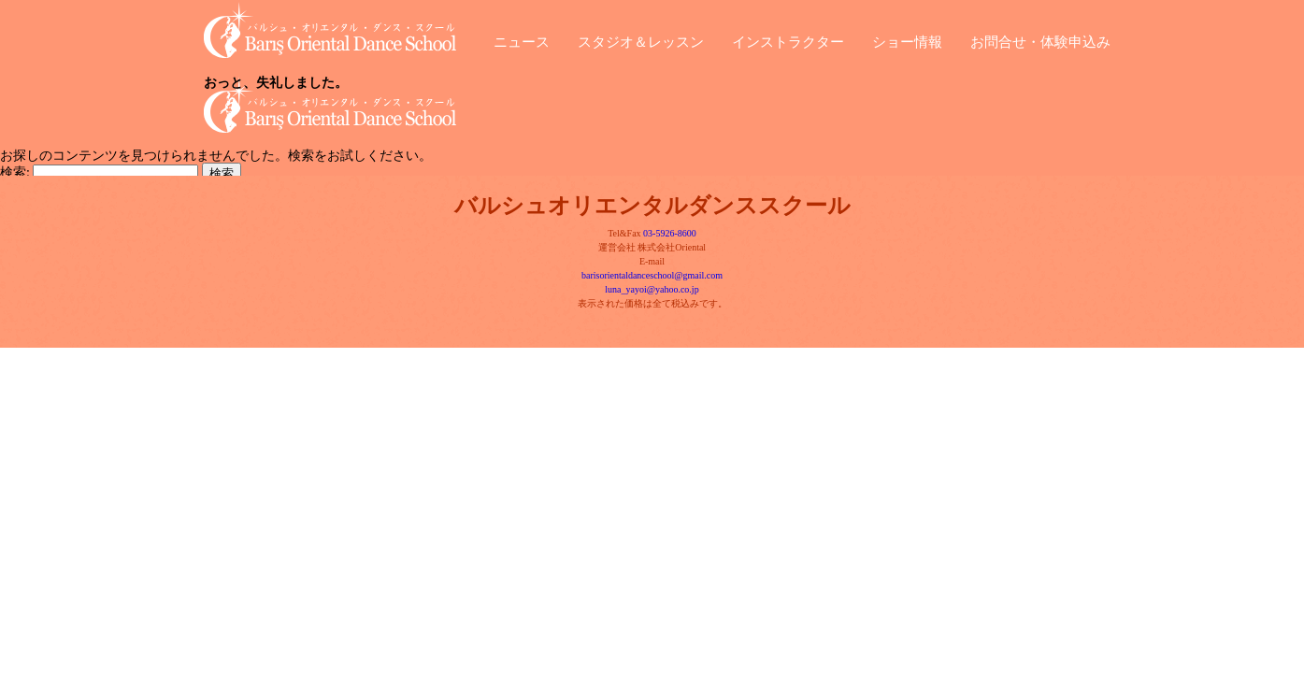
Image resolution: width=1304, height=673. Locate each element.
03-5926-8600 (669, 233)
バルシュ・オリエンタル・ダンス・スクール (344, 30)
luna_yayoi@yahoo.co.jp (651, 289)
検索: (15, 172)
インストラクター (788, 39)
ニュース (522, 39)
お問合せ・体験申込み (1040, 39)
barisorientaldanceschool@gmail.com (652, 275)
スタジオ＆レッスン (641, 39)
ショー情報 (907, 39)
